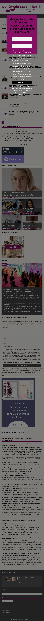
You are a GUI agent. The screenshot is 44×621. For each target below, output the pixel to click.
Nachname (5, 333)
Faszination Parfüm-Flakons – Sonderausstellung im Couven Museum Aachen (22, 312)
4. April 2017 (12, 35)
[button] (42, 1)
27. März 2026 (31, 228)
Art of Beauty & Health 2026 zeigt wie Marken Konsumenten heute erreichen (21, 303)
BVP (19, 60)
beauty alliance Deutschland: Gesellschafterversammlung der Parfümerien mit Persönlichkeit (25, 94)
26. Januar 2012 (13, 116)
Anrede (5, 343)
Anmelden (4, 607)
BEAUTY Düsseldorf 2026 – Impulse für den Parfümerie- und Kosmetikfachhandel (19, 290)
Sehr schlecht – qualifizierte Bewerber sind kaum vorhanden (18, 138)
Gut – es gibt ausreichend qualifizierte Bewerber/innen (17, 135)
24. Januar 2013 (13, 88)
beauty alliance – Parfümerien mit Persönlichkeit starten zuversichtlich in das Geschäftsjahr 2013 (24, 86)
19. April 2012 (12, 106)
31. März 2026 (31, 213)
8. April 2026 (11, 197)
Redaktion (19, 35)
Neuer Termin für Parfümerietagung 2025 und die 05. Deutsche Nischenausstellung (20, 309)
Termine (4, 260)
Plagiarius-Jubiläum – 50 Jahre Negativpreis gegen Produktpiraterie (22, 306)
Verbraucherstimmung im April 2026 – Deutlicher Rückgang (11, 210)
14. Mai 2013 (12, 79)
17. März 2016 (12, 43)
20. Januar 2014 (13, 60)
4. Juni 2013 (12, 70)
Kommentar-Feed (6, 612)
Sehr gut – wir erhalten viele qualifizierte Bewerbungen (17, 140)
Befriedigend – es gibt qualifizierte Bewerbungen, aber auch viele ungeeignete (23, 133)
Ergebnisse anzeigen (22, 144)
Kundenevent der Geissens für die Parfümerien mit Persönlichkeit (22, 41)
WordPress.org (5, 615)
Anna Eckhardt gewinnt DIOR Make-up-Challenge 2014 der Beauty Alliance (24, 49)
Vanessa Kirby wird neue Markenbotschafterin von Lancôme (19, 193)
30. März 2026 (10, 228)
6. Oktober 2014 (13, 52)
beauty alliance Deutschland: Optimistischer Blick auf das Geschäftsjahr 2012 (24, 103)
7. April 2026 (11, 213)
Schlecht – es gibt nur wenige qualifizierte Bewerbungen (17, 137)
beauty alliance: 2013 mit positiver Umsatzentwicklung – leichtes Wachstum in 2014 (24, 58)
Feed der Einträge (6, 610)
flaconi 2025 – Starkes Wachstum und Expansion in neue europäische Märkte (11, 225)
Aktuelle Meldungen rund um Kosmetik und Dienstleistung (17, 439)
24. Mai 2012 (12, 97)
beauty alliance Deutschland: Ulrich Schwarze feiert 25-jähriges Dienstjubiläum (25, 76)
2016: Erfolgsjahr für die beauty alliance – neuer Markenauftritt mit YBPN (25, 32)
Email (4, 338)
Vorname (5, 327)
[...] (4, 300)
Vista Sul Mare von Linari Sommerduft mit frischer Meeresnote (29, 225)
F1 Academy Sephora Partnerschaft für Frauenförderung (28, 210)
